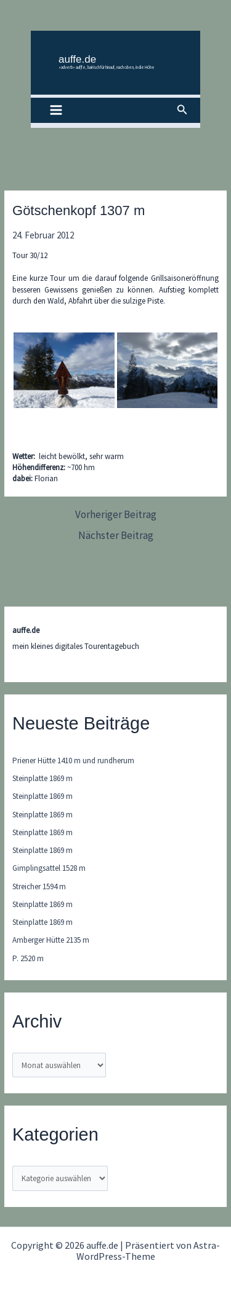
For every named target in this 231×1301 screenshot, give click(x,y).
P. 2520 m (28, 958)
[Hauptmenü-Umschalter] (56, 111)
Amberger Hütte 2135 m (50, 940)
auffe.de (77, 59)
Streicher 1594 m (39, 886)
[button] (182, 110)
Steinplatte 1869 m (42, 778)
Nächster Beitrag (115, 535)
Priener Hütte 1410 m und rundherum (73, 760)
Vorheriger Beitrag (115, 514)
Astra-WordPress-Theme (148, 1250)
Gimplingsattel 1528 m (49, 868)
